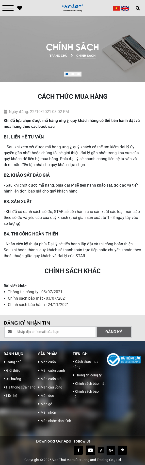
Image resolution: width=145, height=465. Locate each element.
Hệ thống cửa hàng (20, 387)
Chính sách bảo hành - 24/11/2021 (38, 304)
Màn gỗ (46, 404)
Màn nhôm (49, 412)
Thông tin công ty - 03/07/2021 (35, 292)
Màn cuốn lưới (51, 379)
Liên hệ (11, 396)
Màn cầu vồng (51, 387)
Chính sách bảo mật (90, 384)
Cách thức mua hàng (85, 364)
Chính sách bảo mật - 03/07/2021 (37, 298)
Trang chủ (13, 362)
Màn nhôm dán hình (56, 421)
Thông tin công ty (88, 375)
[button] (67, 74)
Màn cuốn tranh (53, 370)
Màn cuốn (48, 362)
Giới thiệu (13, 370)
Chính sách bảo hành (86, 394)
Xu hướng (13, 379)
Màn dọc (47, 396)
